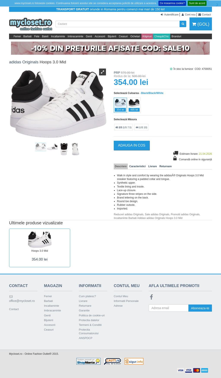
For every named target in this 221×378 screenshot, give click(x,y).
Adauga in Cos (131, 145)
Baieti (45, 36)
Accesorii (100, 36)
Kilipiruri (147, 36)
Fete (36, 36)
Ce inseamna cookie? (172, 3)
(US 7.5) (123, 127)
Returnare (165, 166)
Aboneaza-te (200, 308)
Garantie (84, 310)
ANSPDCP (85, 338)
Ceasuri (123, 36)
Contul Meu (121, 296)
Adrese (118, 305)
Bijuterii (112, 36)
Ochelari (135, 36)
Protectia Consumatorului (88, 331)
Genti (89, 36)
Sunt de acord (197, 3)
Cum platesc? (87, 296)
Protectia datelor (89, 320)
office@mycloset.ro (22, 299)
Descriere (121, 166)
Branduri (176, 36)
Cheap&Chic (161, 36)
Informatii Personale (126, 301)
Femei (17, 36)
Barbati (27, 36)
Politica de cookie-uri (92, 315)
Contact (14, 309)
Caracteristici (137, 166)
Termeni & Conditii (90, 324)
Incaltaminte (58, 36)
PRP (117, 72)
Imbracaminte (75, 36)
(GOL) (200, 24)
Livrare (152, 166)
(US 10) (141, 127)
